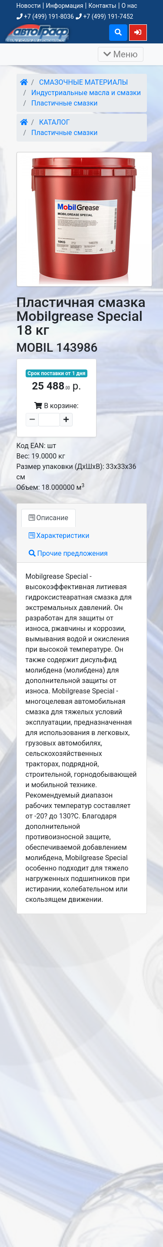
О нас (129, 5)
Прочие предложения (68, 553)
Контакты (102, 5)
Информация (64, 5)
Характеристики (59, 535)
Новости (29, 5)
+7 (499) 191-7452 (104, 16)
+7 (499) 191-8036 (45, 16)
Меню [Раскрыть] (120, 54)
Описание (48, 518)
